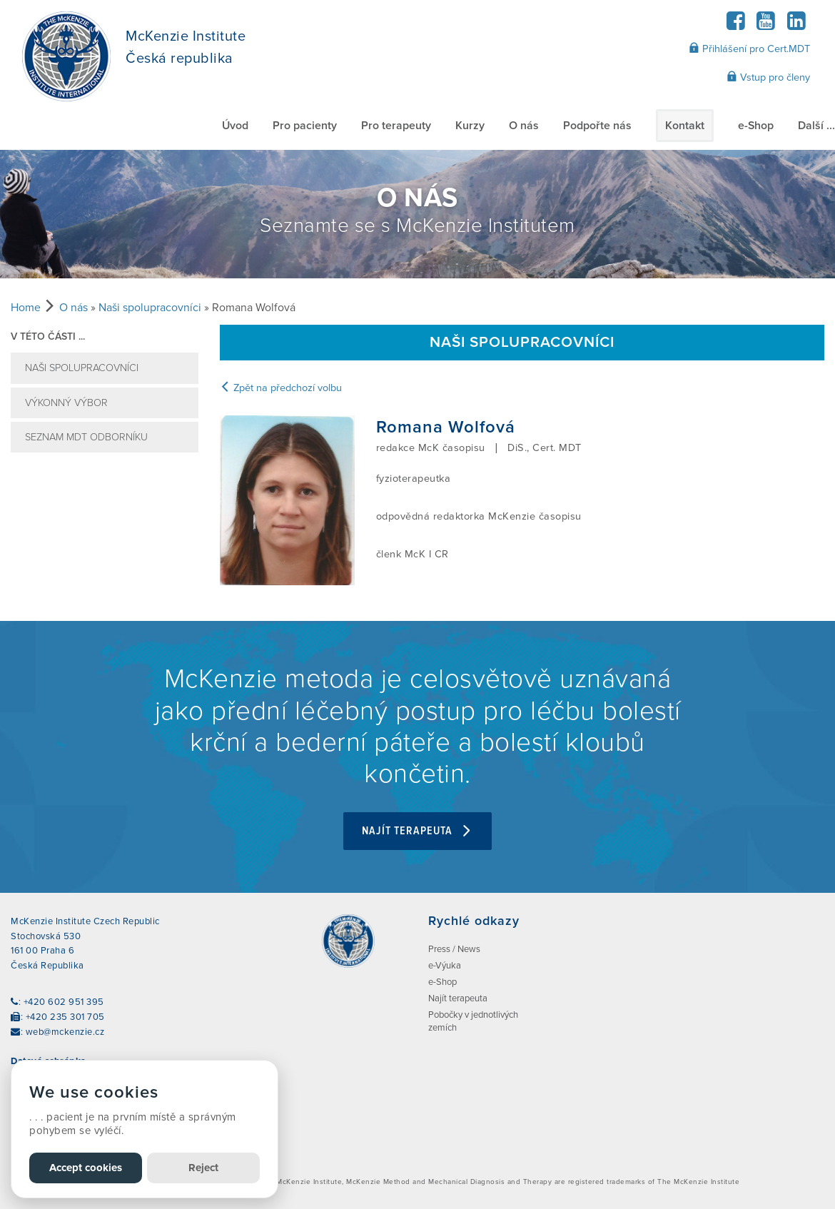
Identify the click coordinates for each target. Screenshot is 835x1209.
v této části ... (48, 336)
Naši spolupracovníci (149, 307)
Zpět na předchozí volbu (281, 388)
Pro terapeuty (396, 125)
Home (26, 307)
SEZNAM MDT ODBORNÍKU (86, 437)
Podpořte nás (597, 125)
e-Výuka (444, 965)
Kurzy (470, 125)
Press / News (454, 949)
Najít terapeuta (417, 831)
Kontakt (684, 125)
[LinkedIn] (796, 25)
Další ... (816, 125)
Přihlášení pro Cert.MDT (749, 48)
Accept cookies (85, 1167)
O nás (524, 125)
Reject (203, 1167)
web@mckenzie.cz (65, 1032)
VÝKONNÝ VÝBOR (66, 403)
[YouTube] (766, 25)
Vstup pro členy (768, 77)
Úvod (235, 125)
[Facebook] (735, 25)
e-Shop (756, 125)
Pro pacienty (305, 125)
